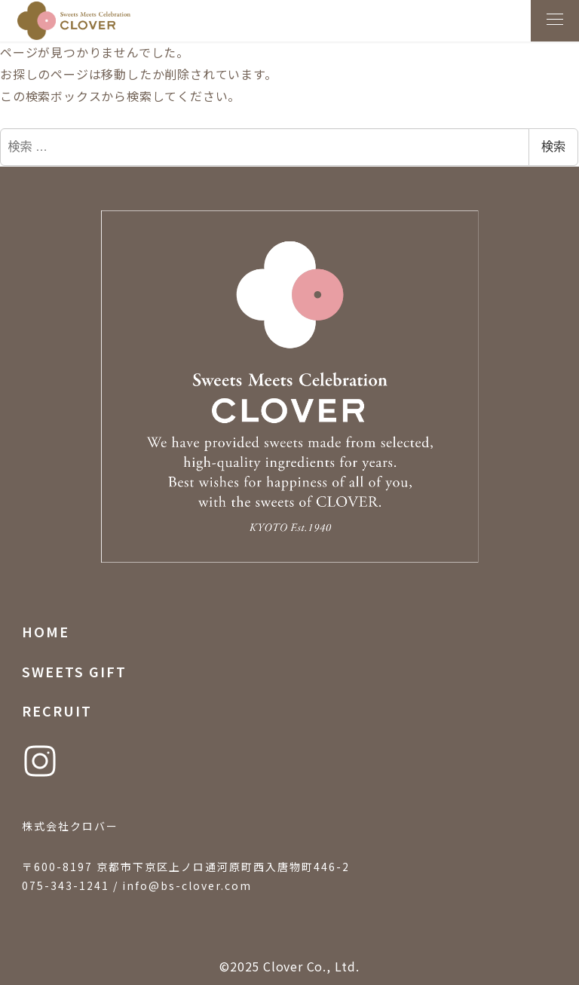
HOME (45, 631)
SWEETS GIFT (74, 671)
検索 (553, 146)
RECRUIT (57, 710)
